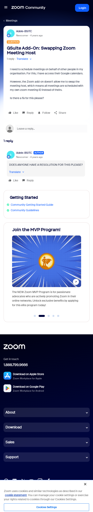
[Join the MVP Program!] (46, 268)
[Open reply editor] (47, 128)
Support (12, 457)
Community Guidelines (25, 210)
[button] (6, 8)
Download (13, 427)
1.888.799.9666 (16, 365)
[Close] (85, 484)
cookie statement (16, 495)
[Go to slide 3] (48, 316)
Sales (9, 442)
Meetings (11, 20)
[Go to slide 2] (41, 316)
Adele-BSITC (24, 31)
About (10, 412)
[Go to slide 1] (35, 316)
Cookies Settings (46, 507)
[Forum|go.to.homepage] (28, 8)
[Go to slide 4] (53, 316)
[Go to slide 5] (58, 316)
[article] (46, 167)
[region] (46, 496)
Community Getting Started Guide (32, 204)
